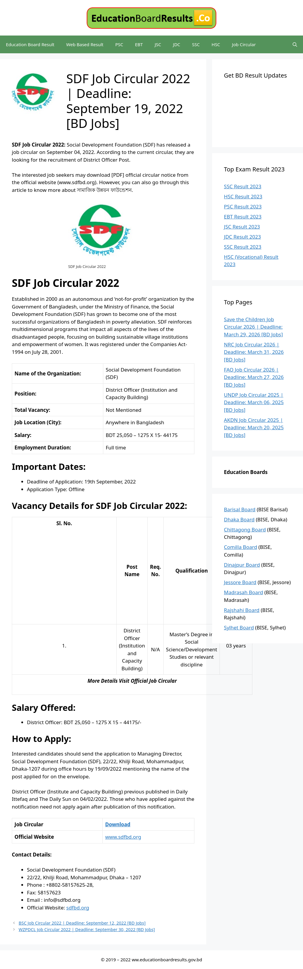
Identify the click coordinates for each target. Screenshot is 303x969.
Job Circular (244, 44)
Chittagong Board (245, 529)
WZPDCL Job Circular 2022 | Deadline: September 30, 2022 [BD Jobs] (87, 929)
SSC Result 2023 (242, 186)
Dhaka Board (239, 519)
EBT (139, 44)
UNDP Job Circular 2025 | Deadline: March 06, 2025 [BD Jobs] (254, 402)
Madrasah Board (243, 592)
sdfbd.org (77, 907)
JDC (176, 44)
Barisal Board (240, 509)
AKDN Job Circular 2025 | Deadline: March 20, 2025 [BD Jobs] (254, 427)
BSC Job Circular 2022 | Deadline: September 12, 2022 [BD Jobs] (82, 923)
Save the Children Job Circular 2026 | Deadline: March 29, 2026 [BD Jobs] (253, 327)
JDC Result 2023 (242, 236)
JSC (158, 44)
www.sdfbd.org (123, 836)
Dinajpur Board (242, 564)
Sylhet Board (239, 627)
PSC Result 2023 (243, 206)
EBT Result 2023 (243, 216)
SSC (196, 44)
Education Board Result (30, 44)
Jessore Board (240, 582)
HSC (216, 44)
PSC (119, 44)
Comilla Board (240, 547)
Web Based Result (85, 44)
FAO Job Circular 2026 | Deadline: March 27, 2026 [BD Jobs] (254, 377)
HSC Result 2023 (243, 196)
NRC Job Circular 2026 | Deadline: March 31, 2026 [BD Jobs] (254, 352)
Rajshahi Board (242, 610)
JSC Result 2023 (242, 226)
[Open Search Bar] (295, 44)
